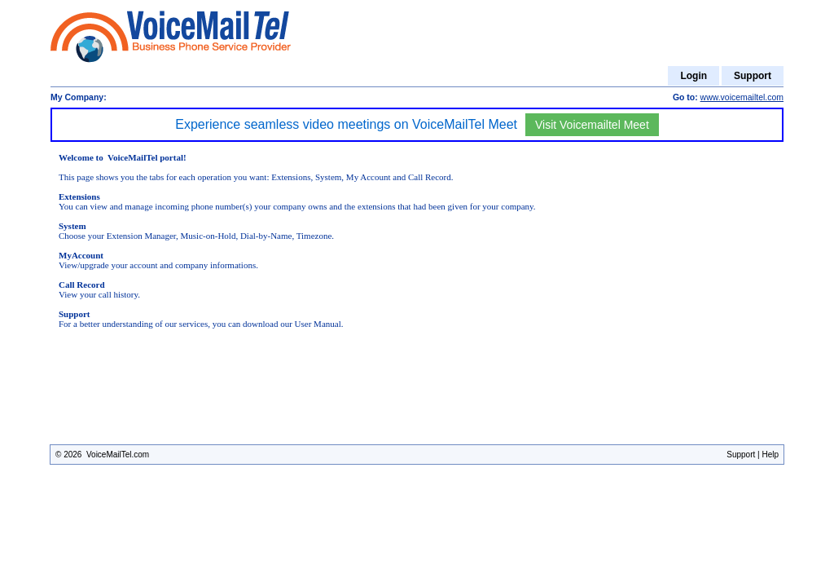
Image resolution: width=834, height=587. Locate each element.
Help (770, 454)
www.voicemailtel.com (742, 97)
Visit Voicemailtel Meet (592, 124)
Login (693, 76)
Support (752, 76)
